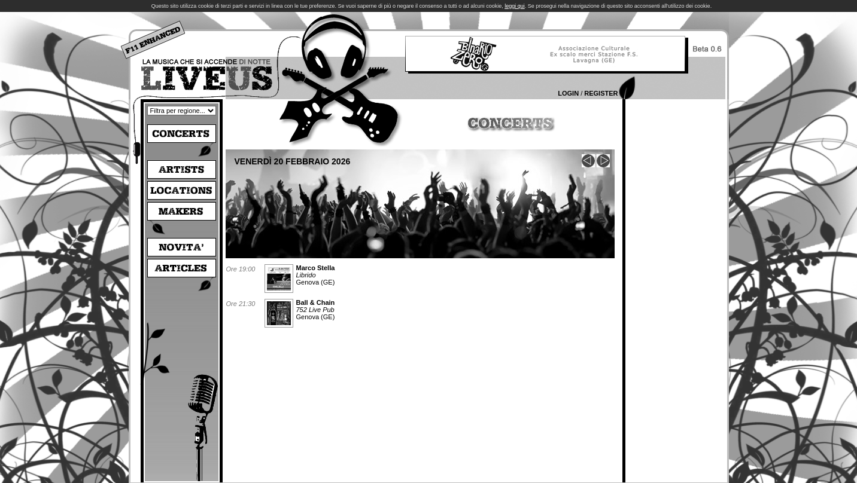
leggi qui (515, 6)
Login (568, 93)
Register (601, 93)
